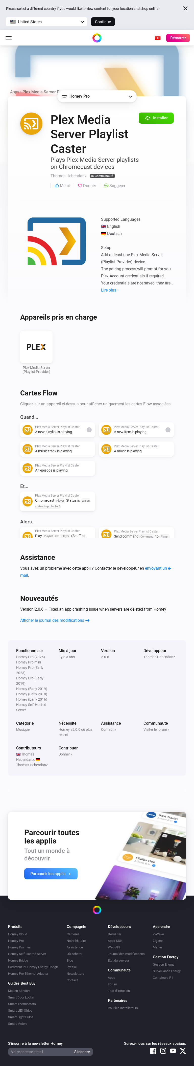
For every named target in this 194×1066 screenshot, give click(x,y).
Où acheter (74, 954)
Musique (23, 729)
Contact (72, 980)
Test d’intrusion (119, 991)
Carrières (73, 934)
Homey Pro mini (19, 947)
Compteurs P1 (163, 978)
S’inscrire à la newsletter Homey (35, 1043)
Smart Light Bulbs (20, 1017)
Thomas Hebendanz (159, 657)
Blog (70, 960)
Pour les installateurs (123, 1008)
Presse (72, 967)
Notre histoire (76, 941)
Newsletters (75, 973)
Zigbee (158, 941)
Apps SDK (115, 941)
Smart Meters (18, 1024)
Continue (103, 21)
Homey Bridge (18, 960)
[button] (46, 21)
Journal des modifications (126, 954)
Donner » (65, 754)
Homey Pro (16, 941)
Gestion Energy (163, 964)
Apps (14, 92)
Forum (112, 984)
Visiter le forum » (156, 729)
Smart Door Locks (21, 997)
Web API (114, 947)
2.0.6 (105, 657)
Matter (157, 947)
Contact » (108, 729)
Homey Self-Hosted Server (27, 954)
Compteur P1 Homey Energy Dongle (33, 967)
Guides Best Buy (21, 983)
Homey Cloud (17, 934)
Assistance (75, 947)
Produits (15, 926)
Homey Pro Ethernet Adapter (28, 973)
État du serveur (118, 960)
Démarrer (114, 934)
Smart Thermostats (22, 1004)
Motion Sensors (19, 991)
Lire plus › (109, 290)
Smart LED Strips (20, 1010)
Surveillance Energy (167, 971)
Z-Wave (158, 934)
